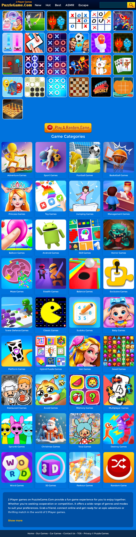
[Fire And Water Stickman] (12, 56)
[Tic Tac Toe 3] (57, 56)
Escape (83, 5)
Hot (48, 5)
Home (31, 533)
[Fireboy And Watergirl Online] (123, 34)
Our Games (42, 533)
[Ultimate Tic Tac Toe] (79, 12)
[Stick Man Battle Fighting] (79, 56)
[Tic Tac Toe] (57, 78)
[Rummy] (123, 56)
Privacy (87, 533)
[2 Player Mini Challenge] (35, 34)
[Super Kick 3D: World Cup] (35, 12)
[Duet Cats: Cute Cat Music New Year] (12, 12)
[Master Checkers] (12, 100)
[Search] (113, 5)
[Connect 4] (12, 78)
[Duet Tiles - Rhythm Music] (12, 34)
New (38, 5)
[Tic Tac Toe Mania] (57, 34)
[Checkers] (79, 78)
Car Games (55, 533)
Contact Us (69, 533)
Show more (15, 520)
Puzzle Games (101, 533)
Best (58, 5)
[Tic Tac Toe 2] (35, 56)
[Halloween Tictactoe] (123, 78)
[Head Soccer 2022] (79, 34)
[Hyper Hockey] (101, 78)
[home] (17, 5)
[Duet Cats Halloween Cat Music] (101, 56)
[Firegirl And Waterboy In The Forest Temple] (57, 12)
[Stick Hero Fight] (123, 12)
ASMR (69, 5)
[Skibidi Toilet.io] (101, 34)
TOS (79, 533)
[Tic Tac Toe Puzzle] (101, 12)
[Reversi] (35, 78)
